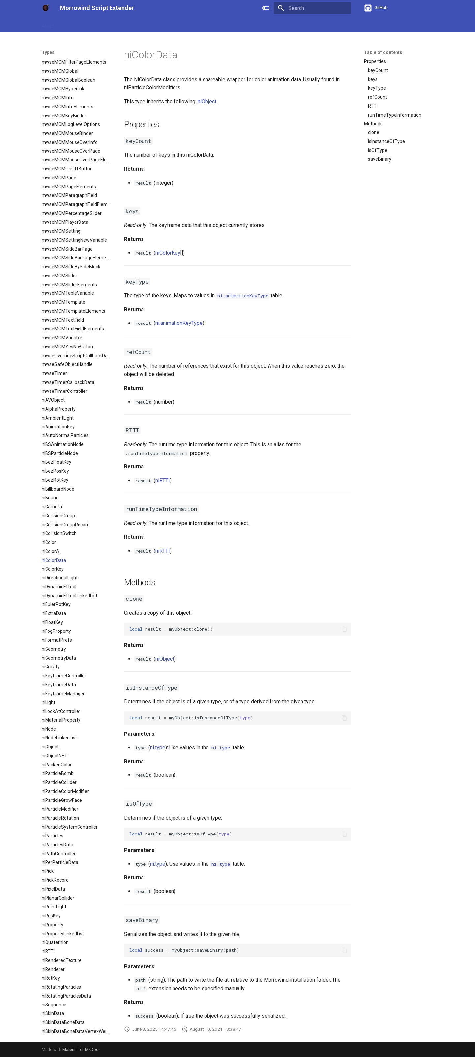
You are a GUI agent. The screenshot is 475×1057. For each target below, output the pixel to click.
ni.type (157, 747)
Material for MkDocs (81, 1049)
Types (140, 24)
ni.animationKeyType (179, 323)
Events (162, 24)
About (48, 24)
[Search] (312, 8)
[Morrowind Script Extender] (45, 8)
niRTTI (162, 480)
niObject (207, 101)
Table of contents (383, 52)
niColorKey (167, 253)
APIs (121, 24)
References (96, 24)
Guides (69, 24)
